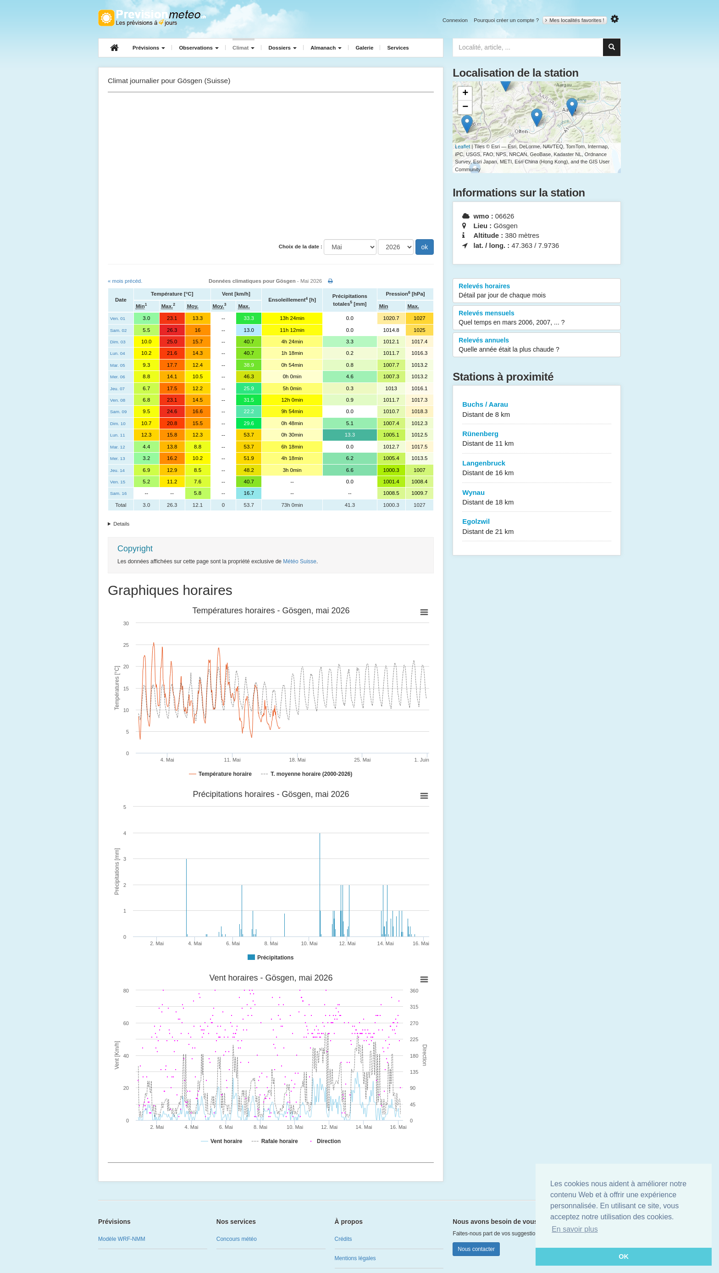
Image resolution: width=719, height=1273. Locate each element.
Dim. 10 (118, 423)
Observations (199, 47)
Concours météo (236, 1239)
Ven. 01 (117, 318)
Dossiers (282, 47)
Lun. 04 (117, 353)
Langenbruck (536, 468)
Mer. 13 (117, 458)
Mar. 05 (117, 365)
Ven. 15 (117, 481)
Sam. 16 (118, 493)
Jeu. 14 (117, 470)
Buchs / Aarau (536, 409)
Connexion (455, 20)
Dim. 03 (118, 341)
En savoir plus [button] (575, 1229)
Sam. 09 (118, 411)
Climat (243, 47)
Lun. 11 (117, 434)
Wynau (536, 497)
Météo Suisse (299, 561)
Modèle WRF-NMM (121, 1239)
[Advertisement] (271, 165)
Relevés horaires (537, 291)
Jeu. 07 (117, 388)
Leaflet (462, 146)
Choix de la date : (300, 246)
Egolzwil (536, 526)
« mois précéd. (125, 281)
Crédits (343, 1239)
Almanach (326, 47)
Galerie (364, 47)
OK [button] (624, 1256)
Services (398, 47)
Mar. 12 (117, 446)
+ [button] (465, 94)
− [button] (465, 107)
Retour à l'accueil (152, 18)
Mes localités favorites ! (574, 20)
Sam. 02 (118, 330)
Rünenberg (536, 439)
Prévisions (149, 47)
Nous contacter (476, 1249)
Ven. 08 (117, 400)
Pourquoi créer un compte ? (506, 20)
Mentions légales (355, 1258)
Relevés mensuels (537, 318)
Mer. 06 (117, 376)
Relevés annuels (537, 345)
